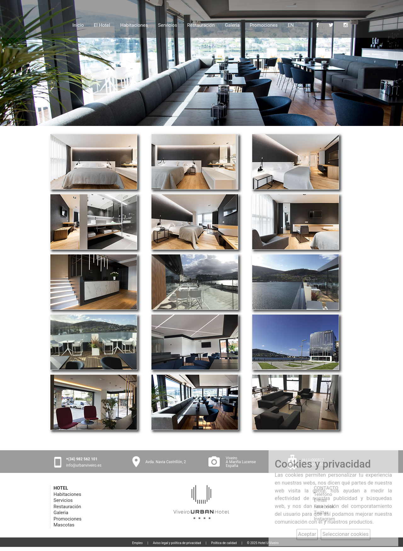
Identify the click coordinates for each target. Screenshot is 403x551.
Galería (232, 24)
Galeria (61, 512)
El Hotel (102, 24)
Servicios (167, 24)
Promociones (264, 24)
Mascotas (64, 525)
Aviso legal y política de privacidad (177, 543)
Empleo (137, 543)
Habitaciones (134, 24)
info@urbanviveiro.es (83, 465)
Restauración (201, 24)
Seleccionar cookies (345, 534)
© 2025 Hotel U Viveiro (263, 543)
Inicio (78, 24)
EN (291, 25)
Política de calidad (224, 543)
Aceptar (307, 534)
